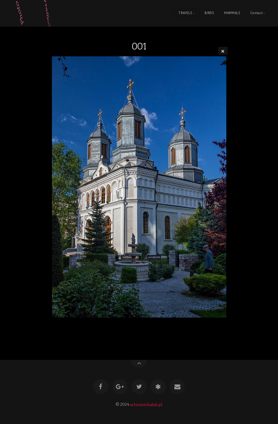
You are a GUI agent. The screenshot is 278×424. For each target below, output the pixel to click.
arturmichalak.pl (146, 404)
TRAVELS (185, 13)
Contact (256, 13)
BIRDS (209, 13)
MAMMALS (232, 13)
